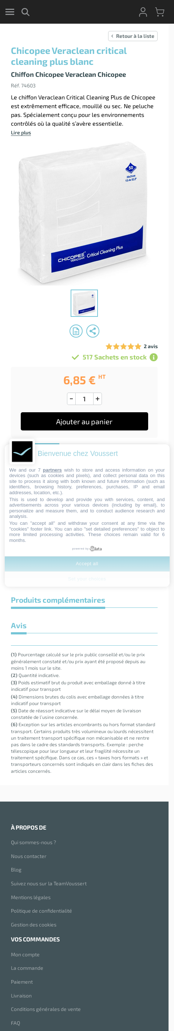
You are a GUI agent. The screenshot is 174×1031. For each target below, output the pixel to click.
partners (52, 470)
